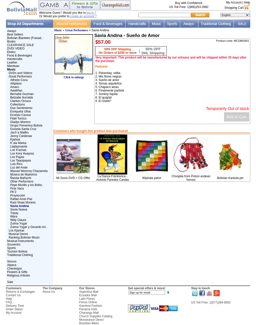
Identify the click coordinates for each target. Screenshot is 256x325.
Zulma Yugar (18, 223)
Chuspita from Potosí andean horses (191, 178)
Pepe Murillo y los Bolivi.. (27, 185)
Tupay (14, 213)
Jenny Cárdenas (21, 136)
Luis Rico (16, 164)
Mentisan (13, 66)
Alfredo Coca (19, 80)
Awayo (11, 31)
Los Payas (17, 157)
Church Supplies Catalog (95, 316)
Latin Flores (87, 298)
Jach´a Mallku (19, 132)
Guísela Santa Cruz (23, 129)
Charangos (14, 268)
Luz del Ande (19, 167)
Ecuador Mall (88, 295)
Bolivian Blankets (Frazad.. (25, 38)
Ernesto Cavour (20, 115)
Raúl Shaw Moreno (23, 202)
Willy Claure (18, 220)
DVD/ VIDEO (15, 48)
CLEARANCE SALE (20, 45)
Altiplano (16, 83)
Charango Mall (89, 312)
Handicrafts (14, 59)
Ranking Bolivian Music (24, 237)
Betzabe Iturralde (21, 97)
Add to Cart (236, 117)
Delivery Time (15, 306)
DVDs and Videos (20, 73)
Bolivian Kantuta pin (230, 178)
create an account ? (83, 16)
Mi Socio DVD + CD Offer (73, 178)
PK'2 (13, 192)
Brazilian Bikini (89, 323)
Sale (10, 282)
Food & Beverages (19, 55)
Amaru (14, 87)
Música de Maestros (23, 174)
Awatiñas (16, 90)
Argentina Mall (88, 292)
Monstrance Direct (91, 320)
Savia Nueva (18, 209)
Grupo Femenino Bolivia (26, 125)
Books (11, 41)
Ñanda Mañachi (20, 178)
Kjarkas (15, 139)
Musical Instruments (20, 241)
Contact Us (13, 295)
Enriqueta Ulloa (20, 111)
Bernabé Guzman (22, 94)
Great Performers (20, 76)
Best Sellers (15, 34)
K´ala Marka (18, 143)
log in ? (91, 12)
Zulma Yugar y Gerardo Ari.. (29, 227)
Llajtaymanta (18, 146)
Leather (12, 62)
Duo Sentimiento (21, 108)
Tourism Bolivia (17, 251)
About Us (48, 292)
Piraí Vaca (17, 188)
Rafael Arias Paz (21, 199)
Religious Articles (18, 275)
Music (58, 30)
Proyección (17, 195)
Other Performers (22, 181)
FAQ (9, 302)
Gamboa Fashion (90, 306)
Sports (11, 248)
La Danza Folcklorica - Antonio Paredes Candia (112, 178)
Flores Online (88, 302)
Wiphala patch (151, 178)
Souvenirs (13, 244)
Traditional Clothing (20, 255)
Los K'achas (18, 150)
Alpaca (11, 265)
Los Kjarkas (16, 230)
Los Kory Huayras (22, 153)
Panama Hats (88, 309)
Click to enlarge (73, 76)
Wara (13, 216)
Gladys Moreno (20, 122)
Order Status (14, 309)
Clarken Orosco (20, 101)
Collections (17, 104)
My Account (234, 2)
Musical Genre (18, 234)
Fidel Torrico (18, 118)
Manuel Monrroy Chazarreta (29, 171)
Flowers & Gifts (17, 272)
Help (247, 2)
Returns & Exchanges (20, 292)
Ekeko (11, 52)
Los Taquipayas (20, 160)
